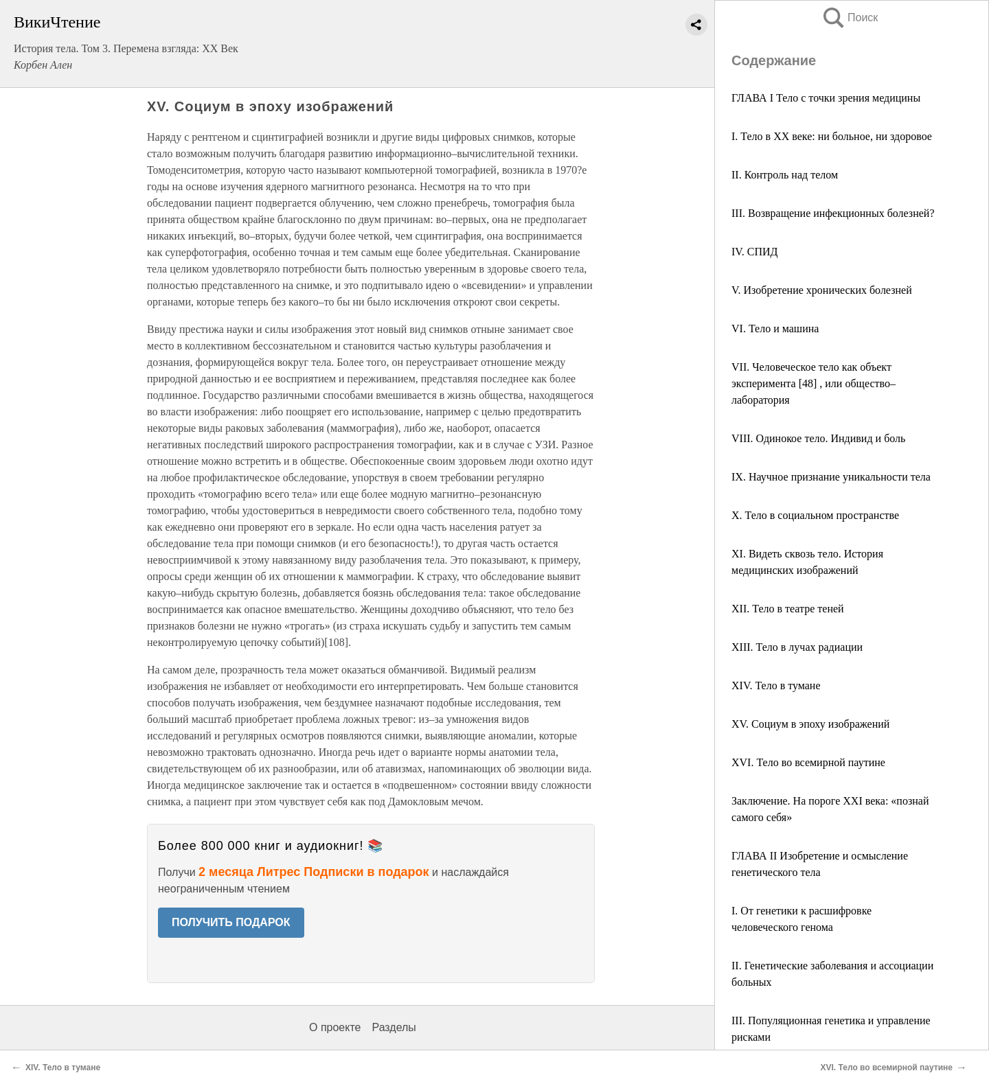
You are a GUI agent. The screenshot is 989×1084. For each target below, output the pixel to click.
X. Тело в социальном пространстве (815, 515)
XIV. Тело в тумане (776, 685)
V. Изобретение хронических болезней (821, 290)
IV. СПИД (754, 251)
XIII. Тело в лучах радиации (797, 647)
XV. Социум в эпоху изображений (810, 724)
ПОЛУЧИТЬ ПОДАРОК (231, 922)
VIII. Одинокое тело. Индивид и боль (818, 438)
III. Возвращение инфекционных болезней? (833, 213)
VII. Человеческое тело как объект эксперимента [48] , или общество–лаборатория (813, 383)
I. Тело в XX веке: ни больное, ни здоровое (831, 136)
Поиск (850, 17)
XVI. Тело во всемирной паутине (808, 762)
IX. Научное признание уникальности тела (831, 477)
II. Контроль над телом (784, 175)
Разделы (394, 1027)
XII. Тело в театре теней (787, 608)
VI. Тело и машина (775, 328)
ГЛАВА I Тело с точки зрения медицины (825, 98)
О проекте (335, 1027)
